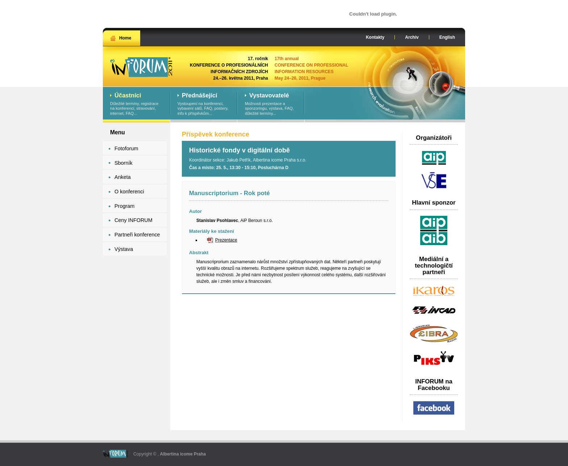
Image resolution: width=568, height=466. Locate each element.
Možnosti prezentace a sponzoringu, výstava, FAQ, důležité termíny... (271, 104)
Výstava (123, 249)
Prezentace (226, 240)
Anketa (122, 177)
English (447, 37)
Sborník (123, 163)
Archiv (411, 37)
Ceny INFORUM (133, 220)
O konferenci (129, 191)
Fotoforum (126, 148)
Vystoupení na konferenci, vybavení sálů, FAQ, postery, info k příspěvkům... (204, 104)
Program (124, 206)
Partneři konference (137, 235)
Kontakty (375, 37)
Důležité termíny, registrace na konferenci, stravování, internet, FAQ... (136, 104)
